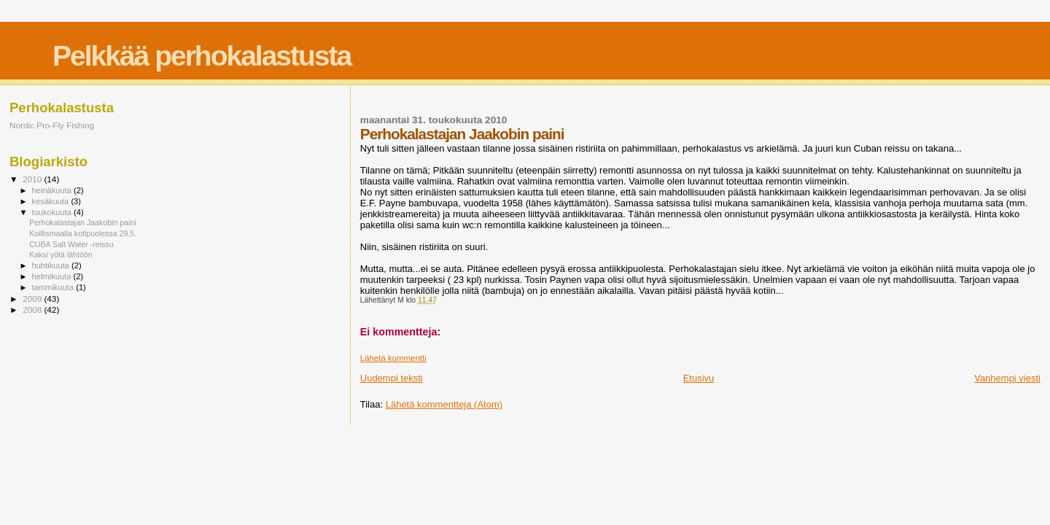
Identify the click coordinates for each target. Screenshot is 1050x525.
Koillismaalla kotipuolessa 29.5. (82, 233)
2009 (33, 298)
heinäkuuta (53, 190)
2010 (33, 179)
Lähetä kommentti (393, 358)
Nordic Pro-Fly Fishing (51, 125)
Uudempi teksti (391, 378)
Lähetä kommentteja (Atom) (444, 404)
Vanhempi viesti (1007, 378)
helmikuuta (53, 276)
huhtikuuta (51, 265)
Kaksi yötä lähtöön (60, 254)
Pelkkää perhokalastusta (201, 55)
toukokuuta (53, 212)
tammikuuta (54, 287)
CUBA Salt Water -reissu (71, 244)
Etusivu (699, 378)
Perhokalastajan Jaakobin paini (82, 222)
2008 (33, 309)
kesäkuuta (51, 201)
